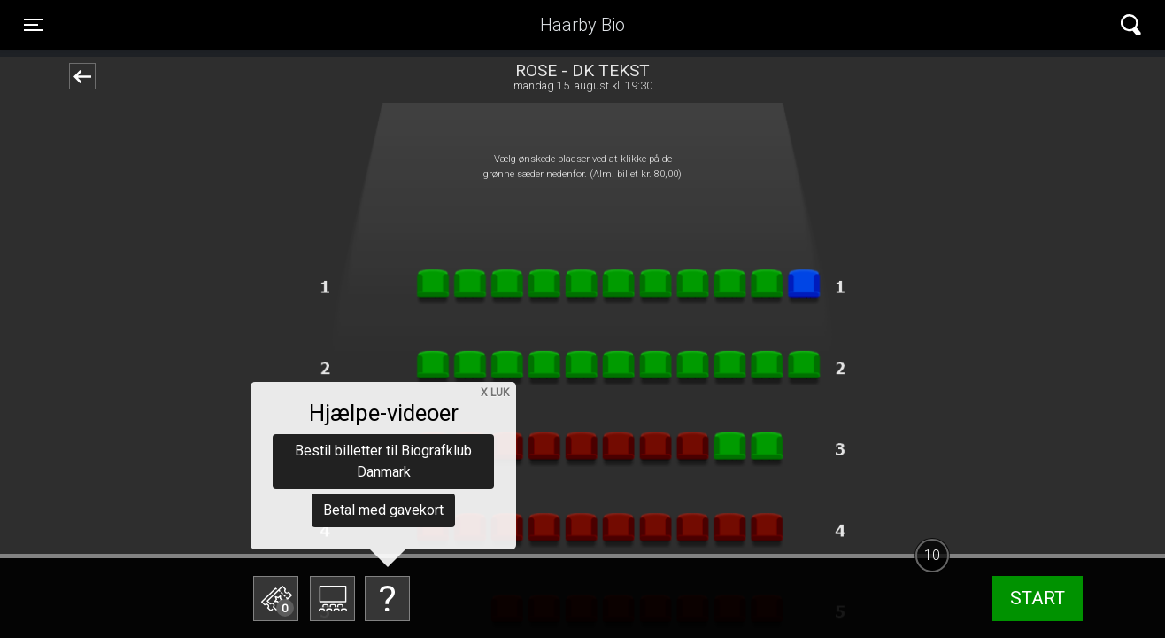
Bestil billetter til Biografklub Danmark (383, 461)
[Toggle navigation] (33, 25)
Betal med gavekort (383, 510)
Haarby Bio (582, 24)
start (1037, 598)
